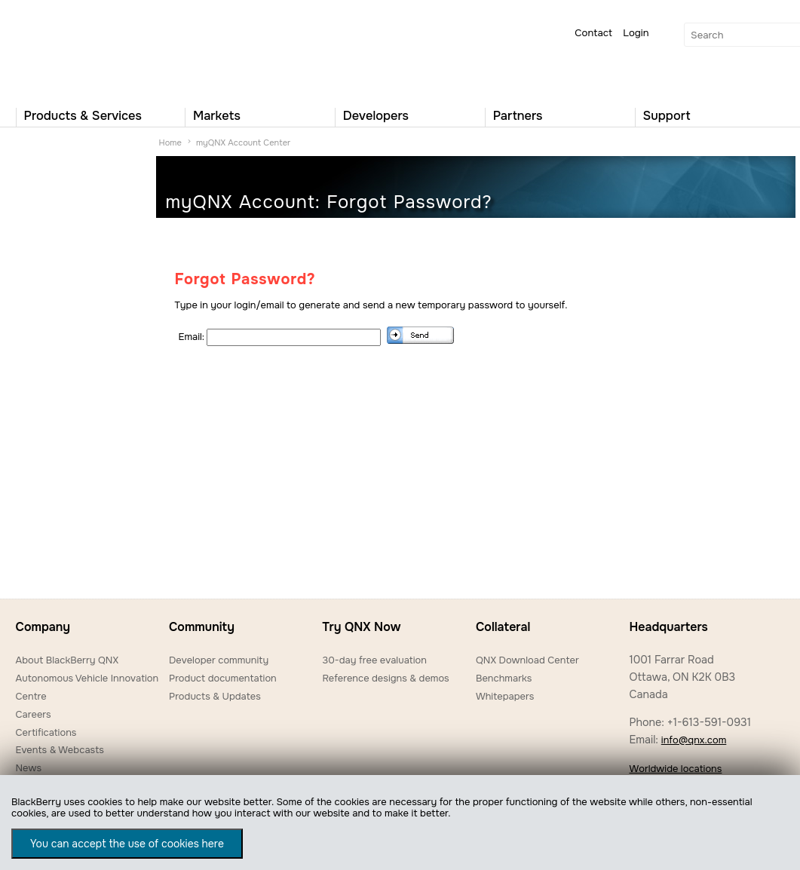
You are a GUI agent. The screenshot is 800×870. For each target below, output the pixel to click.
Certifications (46, 732)
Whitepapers (505, 696)
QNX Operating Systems (61, 50)
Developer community (218, 660)
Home (170, 142)
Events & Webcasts (60, 749)
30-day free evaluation (374, 660)
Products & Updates (215, 696)
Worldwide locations (675, 768)
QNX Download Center (527, 660)
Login (635, 32)
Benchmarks (504, 678)
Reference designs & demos (385, 678)
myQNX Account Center (243, 142)
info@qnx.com (693, 740)
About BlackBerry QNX (67, 660)
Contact (593, 32)
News (29, 767)
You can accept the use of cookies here (127, 843)
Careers (33, 714)
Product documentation (223, 678)
